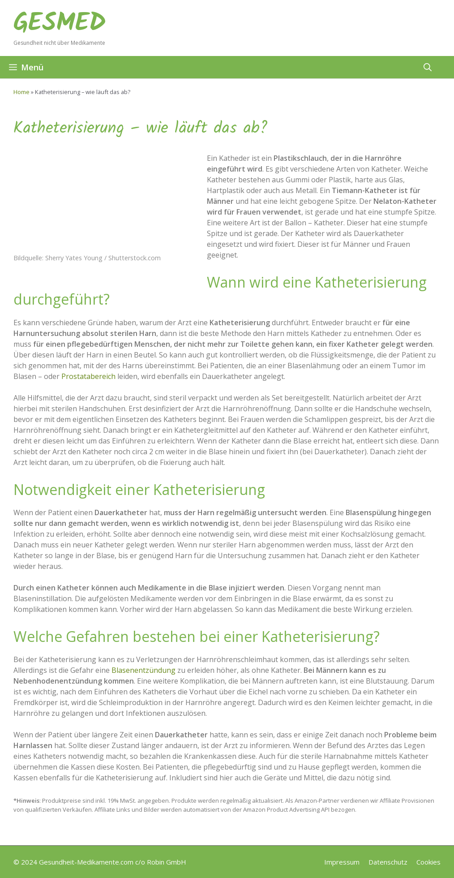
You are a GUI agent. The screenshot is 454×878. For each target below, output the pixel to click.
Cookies (428, 861)
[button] (427, 67)
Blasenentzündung (143, 670)
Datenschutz (387, 861)
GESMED (59, 24)
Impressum (342, 861)
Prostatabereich (88, 376)
